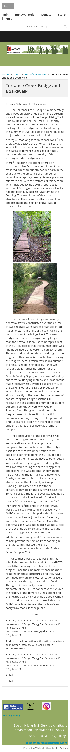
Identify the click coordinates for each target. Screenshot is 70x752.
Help (9, 19)
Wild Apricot (41, 748)
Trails (17, 74)
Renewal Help (25, 15)
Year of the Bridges (35, 74)
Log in (7, 6)
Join (6, 15)
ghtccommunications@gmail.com (46, 742)
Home (5, 74)
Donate (46, 15)
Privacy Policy (12, 715)
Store (62, 15)
